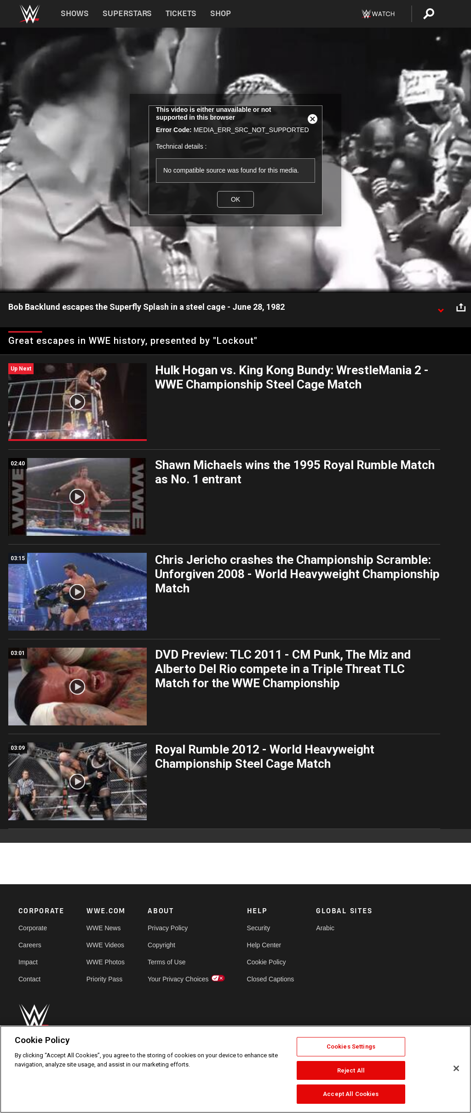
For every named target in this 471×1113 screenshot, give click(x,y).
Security (258, 928)
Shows (75, 13)
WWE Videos (105, 945)
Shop (220, 13)
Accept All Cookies (351, 1093)
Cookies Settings (351, 1046)
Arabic (325, 928)
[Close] (456, 1068)
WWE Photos (105, 962)
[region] (235, 1069)
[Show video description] (441, 307)
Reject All (351, 1070)
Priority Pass (104, 979)
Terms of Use (166, 962)
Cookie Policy (266, 962)
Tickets (181, 13)
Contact (29, 979)
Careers (29, 945)
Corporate (32, 928)
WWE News (103, 928)
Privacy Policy (168, 928)
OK (235, 199)
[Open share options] (461, 307)
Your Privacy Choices (178, 979)
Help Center (264, 945)
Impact (28, 962)
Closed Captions (270, 979)
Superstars (127, 13)
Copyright (161, 945)
